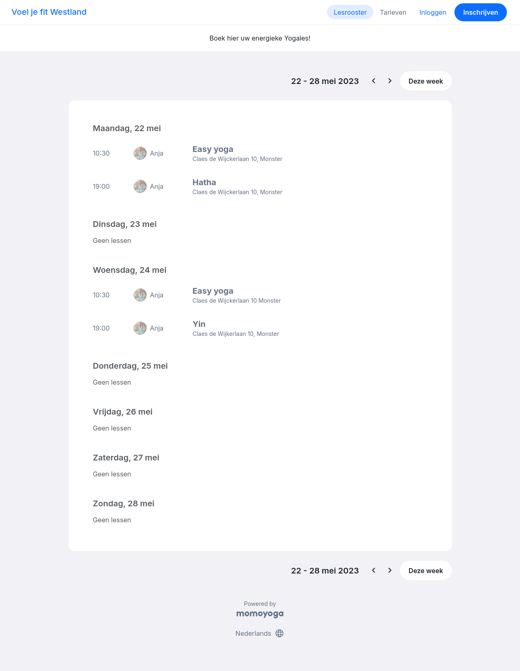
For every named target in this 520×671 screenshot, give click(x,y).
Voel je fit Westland (48, 12)
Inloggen (433, 12)
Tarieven (393, 12)
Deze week (426, 81)
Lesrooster (350, 12)
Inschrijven (480, 12)
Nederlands (260, 633)
